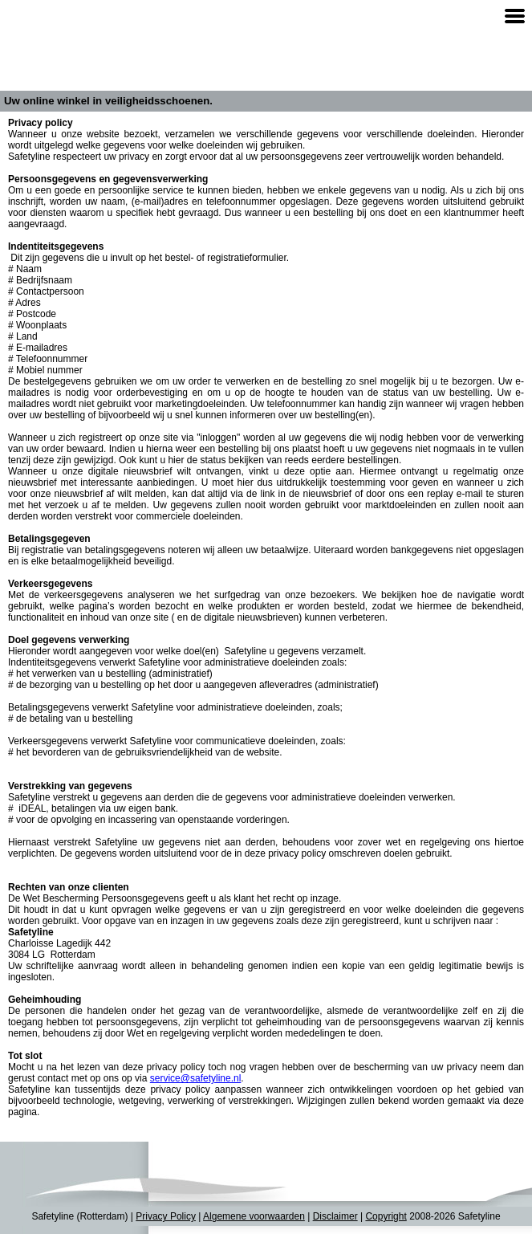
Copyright (385, 1216)
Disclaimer (335, 1216)
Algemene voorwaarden (254, 1216)
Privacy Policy (166, 1216)
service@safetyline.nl (196, 1078)
